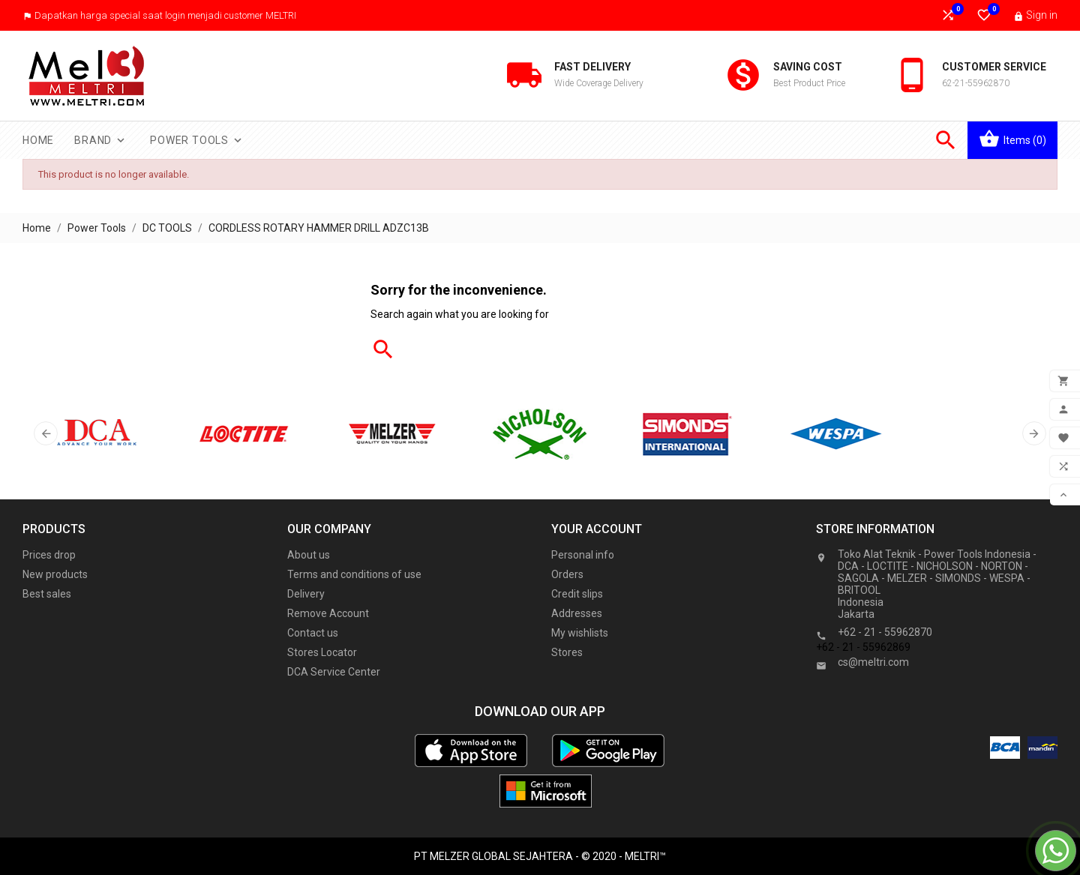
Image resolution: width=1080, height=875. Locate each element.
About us (308, 555)
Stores (567, 652)
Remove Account (328, 613)
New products (55, 574)
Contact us (312, 633)
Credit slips (577, 594)
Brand (101, 140)
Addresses (576, 613)
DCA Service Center (333, 672)
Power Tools (197, 140)
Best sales (46, 594)
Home (38, 140)
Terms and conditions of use (354, 574)
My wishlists (579, 633)
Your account (596, 529)
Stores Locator (322, 652)
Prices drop (49, 555)
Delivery (306, 594)
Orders (567, 574)
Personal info (582, 555)
